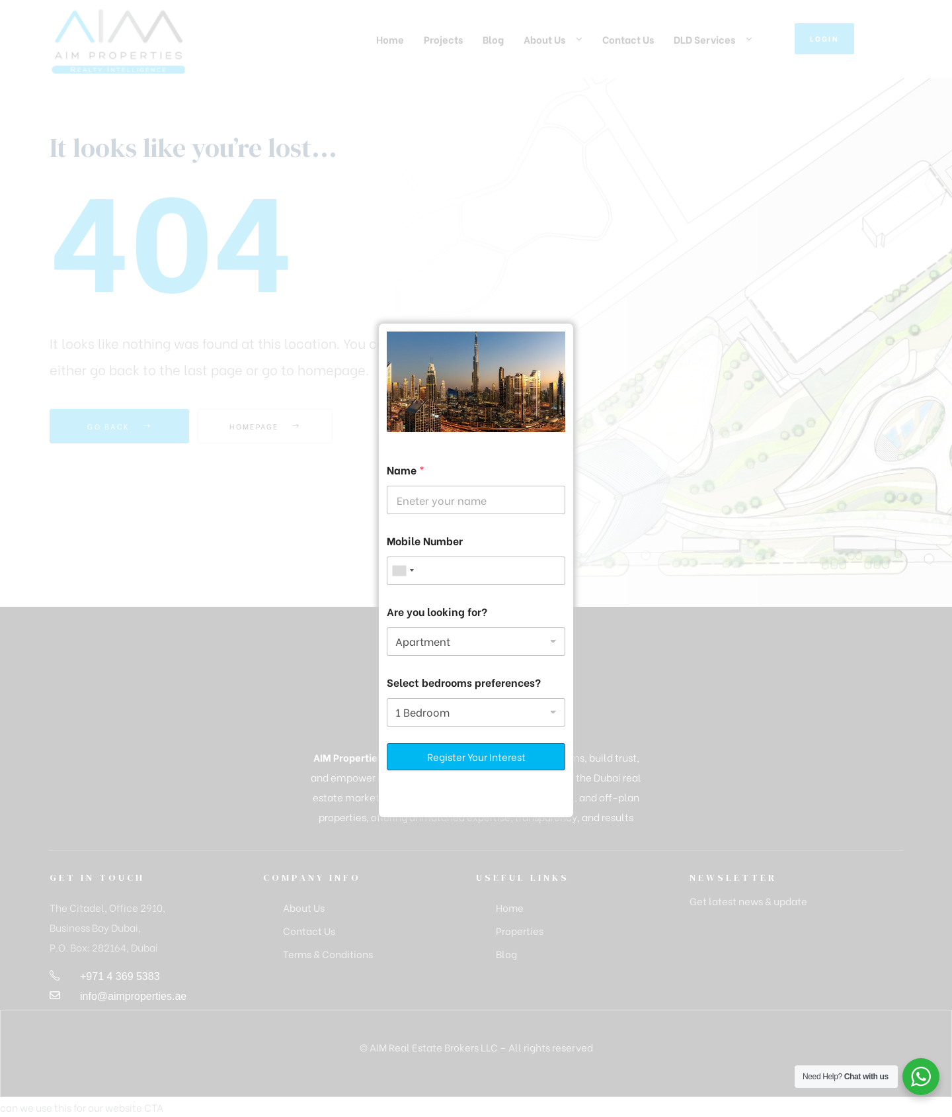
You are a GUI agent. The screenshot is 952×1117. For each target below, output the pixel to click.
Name (405, 469)
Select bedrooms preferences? (464, 682)
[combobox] (402, 570)
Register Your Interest (476, 756)
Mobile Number (425, 540)
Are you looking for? (437, 611)
